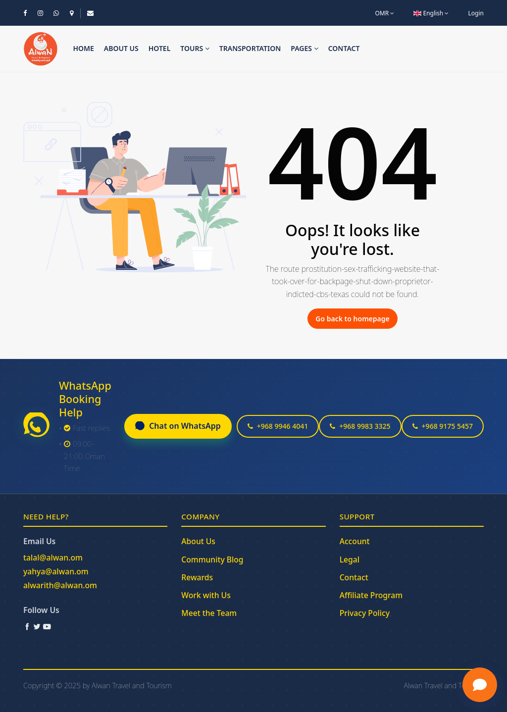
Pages (304, 48)
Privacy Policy (365, 613)
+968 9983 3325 (360, 426)
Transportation (250, 48)
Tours (194, 48)
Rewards (197, 577)
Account (355, 541)
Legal (349, 559)
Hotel (160, 48)
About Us (198, 541)
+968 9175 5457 (442, 426)
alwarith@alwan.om (60, 585)
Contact (344, 48)
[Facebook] (27, 626)
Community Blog (212, 559)
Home (83, 48)
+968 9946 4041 (278, 426)
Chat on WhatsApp (178, 425)
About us (121, 48)
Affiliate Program (371, 595)
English (431, 13)
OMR (384, 13)
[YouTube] (47, 626)
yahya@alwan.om (56, 571)
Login (476, 13)
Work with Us (205, 595)
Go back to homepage (352, 318)
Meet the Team (209, 613)
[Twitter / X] (37, 626)
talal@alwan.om (53, 557)
